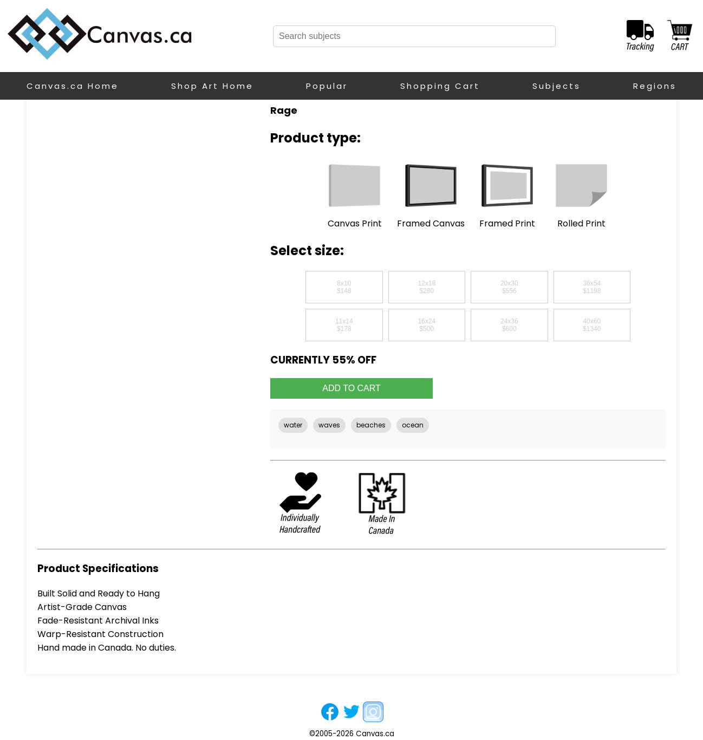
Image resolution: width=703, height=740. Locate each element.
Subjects (556, 86)
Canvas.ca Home (73, 86)
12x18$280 (426, 287)
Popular (327, 86)
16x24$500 (426, 325)
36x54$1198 (592, 287)
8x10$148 (344, 287)
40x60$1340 (592, 325)
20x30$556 (509, 287)
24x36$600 (509, 325)
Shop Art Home (212, 86)
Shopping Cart (440, 86)
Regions (654, 86)
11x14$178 (344, 325)
